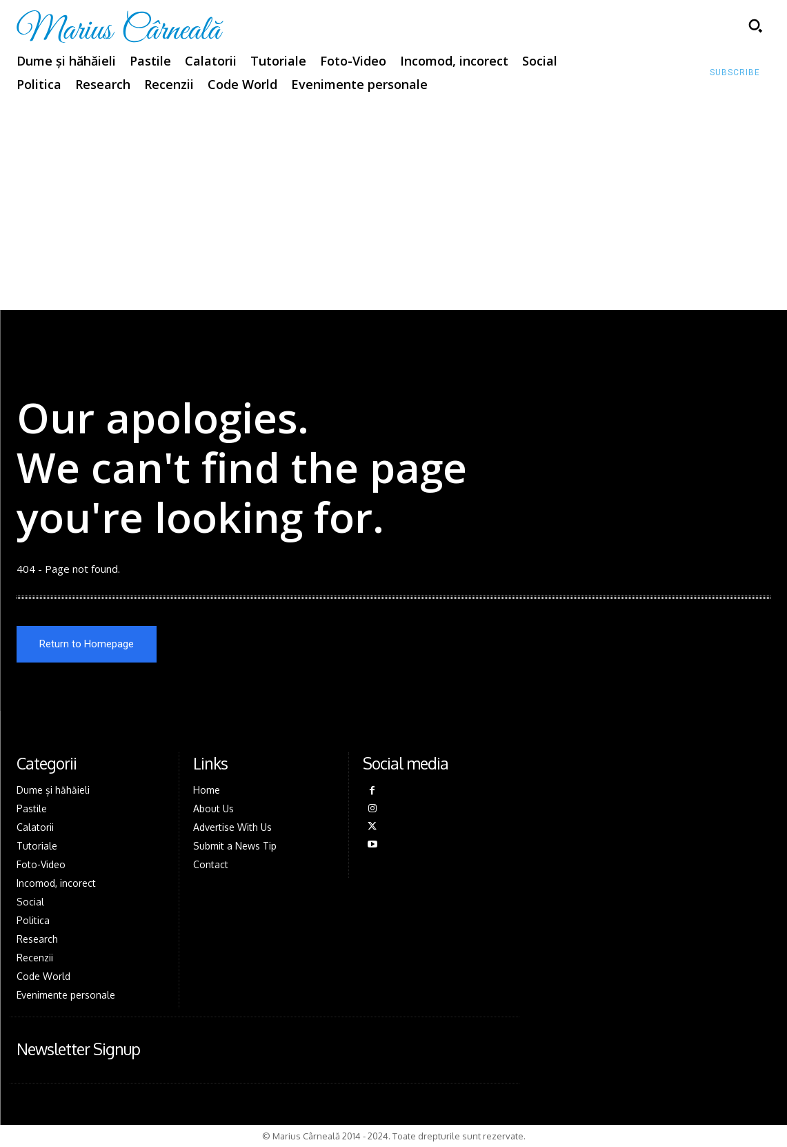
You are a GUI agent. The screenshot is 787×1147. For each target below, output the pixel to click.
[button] (755, 25)
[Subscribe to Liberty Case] (734, 73)
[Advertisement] (393, 206)
